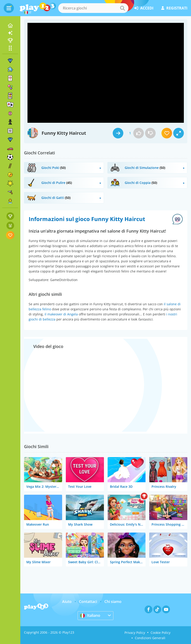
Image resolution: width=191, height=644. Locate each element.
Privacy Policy (134, 632)
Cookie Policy (160, 632)
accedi (143, 8)
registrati (174, 8)
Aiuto (67, 601)
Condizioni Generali (150, 638)
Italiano (90, 615)
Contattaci (88, 601)
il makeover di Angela (61, 314)
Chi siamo (112, 601)
